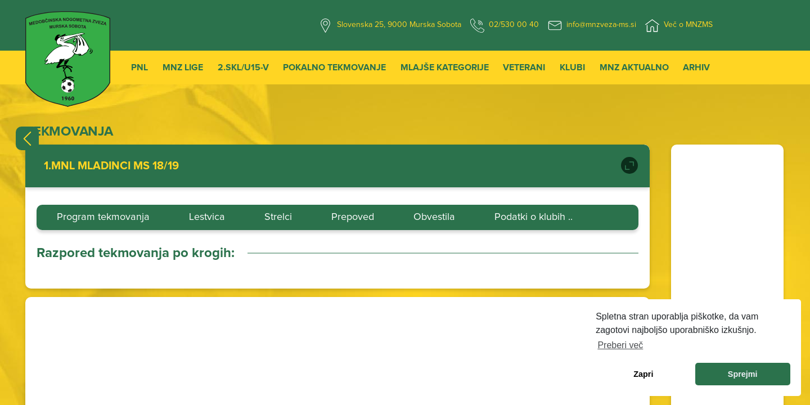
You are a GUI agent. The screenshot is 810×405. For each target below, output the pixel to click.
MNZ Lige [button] (183, 67)
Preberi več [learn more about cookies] (620, 345)
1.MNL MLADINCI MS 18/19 (111, 166)
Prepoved (352, 217)
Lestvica (207, 217)
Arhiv (696, 67)
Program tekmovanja (103, 217)
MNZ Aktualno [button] (634, 67)
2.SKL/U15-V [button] (243, 67)
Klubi (572, 67)
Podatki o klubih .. (533, 217)
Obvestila (434, 217)
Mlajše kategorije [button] (444, 67)
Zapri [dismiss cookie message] (643, 374)
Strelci (278, 217)
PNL (139, 67)
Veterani (524, 67)
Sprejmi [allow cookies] (743, 374)
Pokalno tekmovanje (334, 67)
